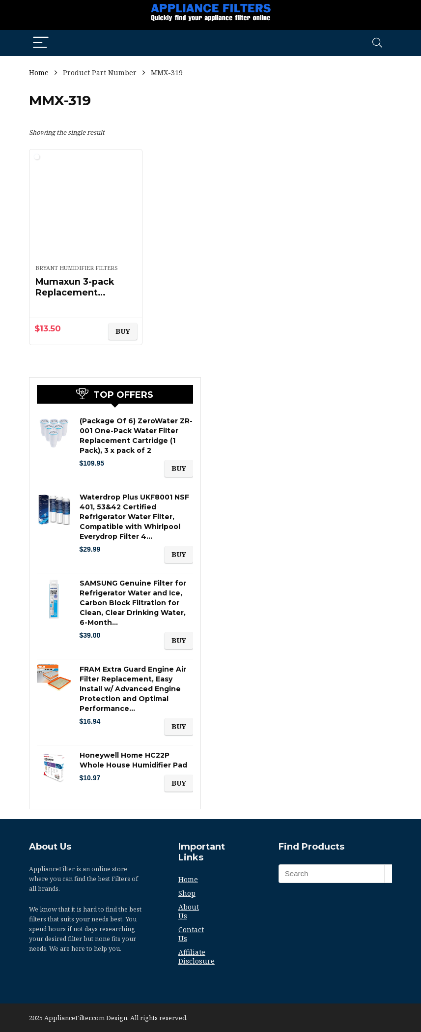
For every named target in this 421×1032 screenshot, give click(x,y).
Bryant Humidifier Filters (76, 267)
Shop (187, 893)
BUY (122, 331)
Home (39, 72)
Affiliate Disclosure (196, 956)
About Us (188, 911)
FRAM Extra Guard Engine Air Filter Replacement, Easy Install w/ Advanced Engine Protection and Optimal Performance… (133, 689)
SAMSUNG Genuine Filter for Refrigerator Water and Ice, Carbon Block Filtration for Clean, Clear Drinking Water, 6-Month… (133, 603)
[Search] (377, 43)
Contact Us (191, 934)
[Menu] (41, 43)
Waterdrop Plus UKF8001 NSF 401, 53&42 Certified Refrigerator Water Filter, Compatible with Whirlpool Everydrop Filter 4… (134, 517)
